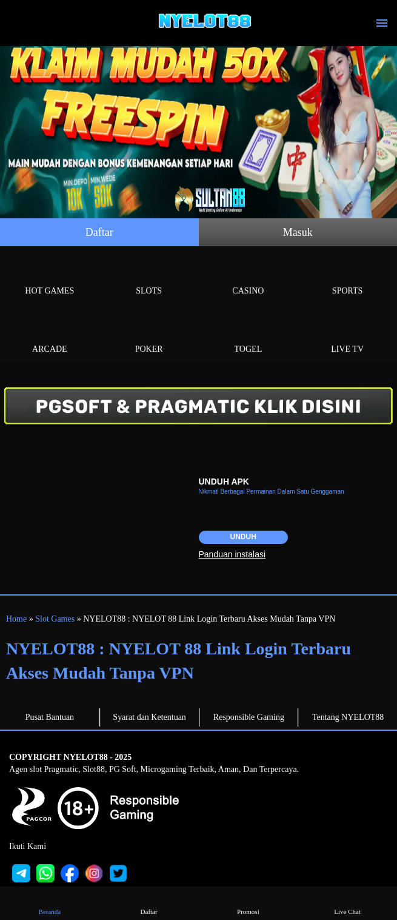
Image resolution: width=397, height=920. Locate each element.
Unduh (243, 536)
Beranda (49, 903)
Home (16, 618)
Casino (248, 276)
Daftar (99, 232)
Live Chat (347, 903)
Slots (149, 276)
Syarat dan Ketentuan (149, 717)
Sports (347, 276)
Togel (248, 335)
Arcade (49, 335)
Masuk (298, 232)
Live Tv (347, 335)
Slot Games (55, 618)
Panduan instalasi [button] (232, 554)
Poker (149, 335)
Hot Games (49, 276)
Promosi (248, 903)
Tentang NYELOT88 (348, 717)
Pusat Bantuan (50, 717)
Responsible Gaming (248, 717)
